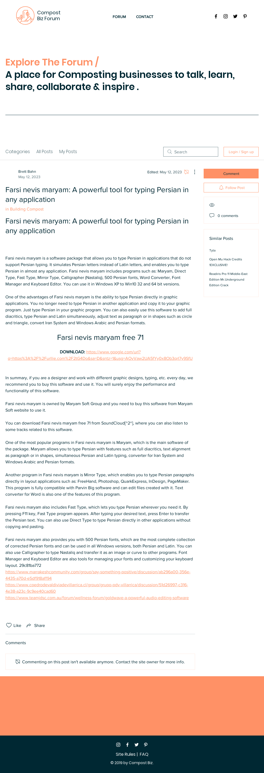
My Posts (68, 152)
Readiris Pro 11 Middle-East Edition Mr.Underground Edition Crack (228, 279)
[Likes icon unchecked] (8, 625)
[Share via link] (35, 625)
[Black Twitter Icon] (235, 16)
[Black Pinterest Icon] (245, 16)
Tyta (212, 250)
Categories (17, 152)
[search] (190, 152)
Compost (49, 12)
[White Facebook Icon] (127, 744)
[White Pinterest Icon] (145, 744)
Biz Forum (48, 18)
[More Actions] (192, 172)
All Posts (44, 152)
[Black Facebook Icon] (216, 16)
